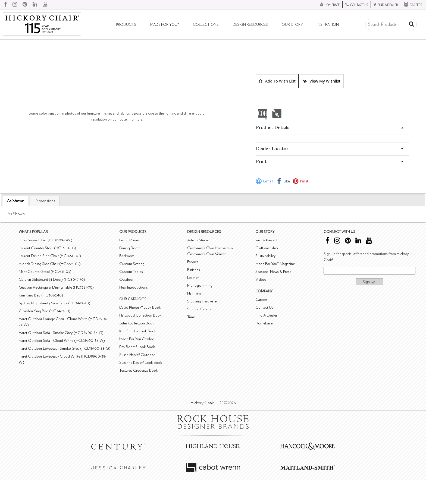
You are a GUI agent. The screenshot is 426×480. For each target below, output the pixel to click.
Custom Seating (132, 264)
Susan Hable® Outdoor (137, 355)
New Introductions (133, 287)
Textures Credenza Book (138, 370)
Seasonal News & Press (273, 272)
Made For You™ (164, 25)
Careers (261, 300)
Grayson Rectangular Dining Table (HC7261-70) (56, 287)
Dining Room (129, 248)
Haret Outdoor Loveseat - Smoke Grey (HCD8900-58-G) (64, 348)
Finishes (193, 270)
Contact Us (264, 307)
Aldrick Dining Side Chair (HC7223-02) (50, 264)
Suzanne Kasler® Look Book (140, 363)
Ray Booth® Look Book (137, 347)
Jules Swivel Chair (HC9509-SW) (45, 240)
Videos (261, 279)
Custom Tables (131, 272)
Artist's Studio (198, 240)
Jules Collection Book (136, 323)
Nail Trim (194, 293)
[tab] (15, 201)
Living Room (129, 240)
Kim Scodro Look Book (137, 331)
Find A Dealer (266, 315)
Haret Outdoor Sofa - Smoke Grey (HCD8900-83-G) (61, 333)
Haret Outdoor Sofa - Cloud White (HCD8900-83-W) (62, 341)
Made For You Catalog (136, 339)
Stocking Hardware (202, 301)
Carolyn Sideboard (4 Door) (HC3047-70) (52, 279)
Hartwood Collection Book (140, 315)
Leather (193, 278)
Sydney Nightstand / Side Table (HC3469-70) (54, 303)
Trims (191, 317)
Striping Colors (199, 309)
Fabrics (192, 262)
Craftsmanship (266, 248)
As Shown (15, 201)
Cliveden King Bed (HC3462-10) (44, 311)
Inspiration (328, 25)
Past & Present (266, 240)
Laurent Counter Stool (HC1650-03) (47, 248)
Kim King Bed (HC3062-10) (41, 295)
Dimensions (45, 201)
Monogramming (199, 285)
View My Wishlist (321, 81)
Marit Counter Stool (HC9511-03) (45, 272)
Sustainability (265, 256)
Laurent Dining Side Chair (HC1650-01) (50, 256)
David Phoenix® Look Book (140, 307)
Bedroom (126, 256)
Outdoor (126, 279)
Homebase (263, 323)
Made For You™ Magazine (275, 264)
